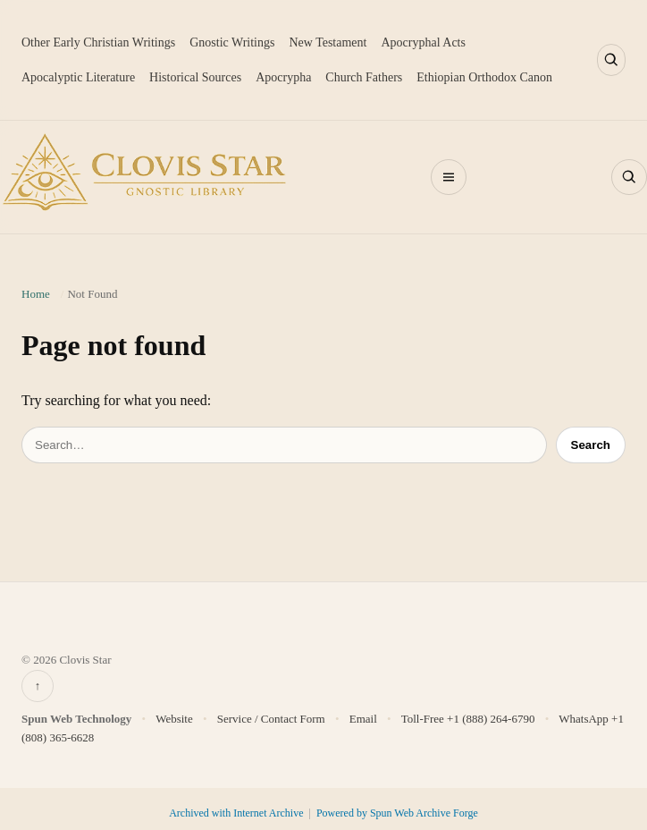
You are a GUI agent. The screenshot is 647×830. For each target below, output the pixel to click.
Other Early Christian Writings (98, 42)
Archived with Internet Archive (237, 813)
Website (174, 718)
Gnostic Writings (231, 42)
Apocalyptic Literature (78, 77)
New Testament (327, 42)
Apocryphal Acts (423, 42)
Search (590, 445)
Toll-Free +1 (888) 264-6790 (468, 718)
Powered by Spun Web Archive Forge (397, 813)
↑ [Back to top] (38, 685)
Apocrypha (283, 77)
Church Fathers (363, 77)
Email (363, 718)
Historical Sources (195, 77)
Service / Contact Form (271, 718)
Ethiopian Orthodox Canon (484, 77)
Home (35, 294)
